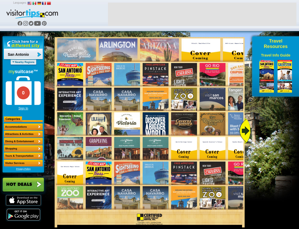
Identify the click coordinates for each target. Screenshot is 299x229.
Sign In (23, 108)
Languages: (20, 2)
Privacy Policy (23, 169)
